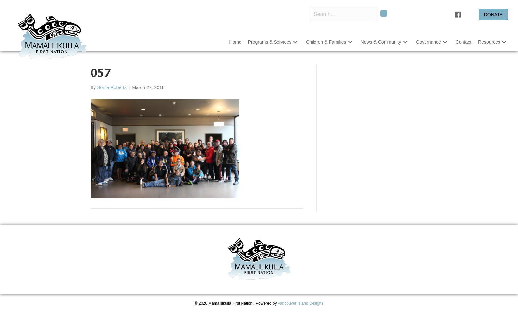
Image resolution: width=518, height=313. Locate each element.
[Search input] (343, 14)
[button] (295, 42)
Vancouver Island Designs (301, 303)
